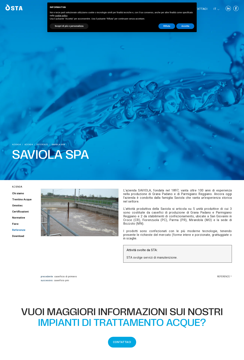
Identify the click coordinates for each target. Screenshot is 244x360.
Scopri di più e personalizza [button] (69, 26)
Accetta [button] (185, 26)
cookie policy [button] (61, 15)
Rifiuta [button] (166, 26)
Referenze (42, 144)
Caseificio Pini (61, 280)
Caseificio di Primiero (65, 276)
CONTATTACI (122, 342)
